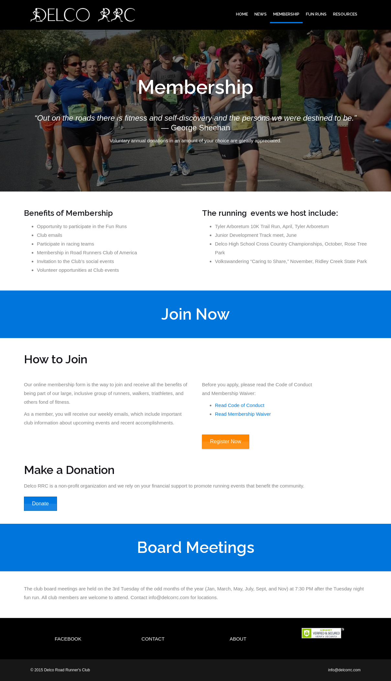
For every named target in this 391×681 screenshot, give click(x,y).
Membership (286, 14)
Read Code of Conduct (239, 405)
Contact (152, 639)
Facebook (68, 639)
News (260, 14)
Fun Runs (316, 14)
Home (242, 14)
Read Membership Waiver (243, 414)
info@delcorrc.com (344, 670)
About (237, 639)
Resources (345, 14)
